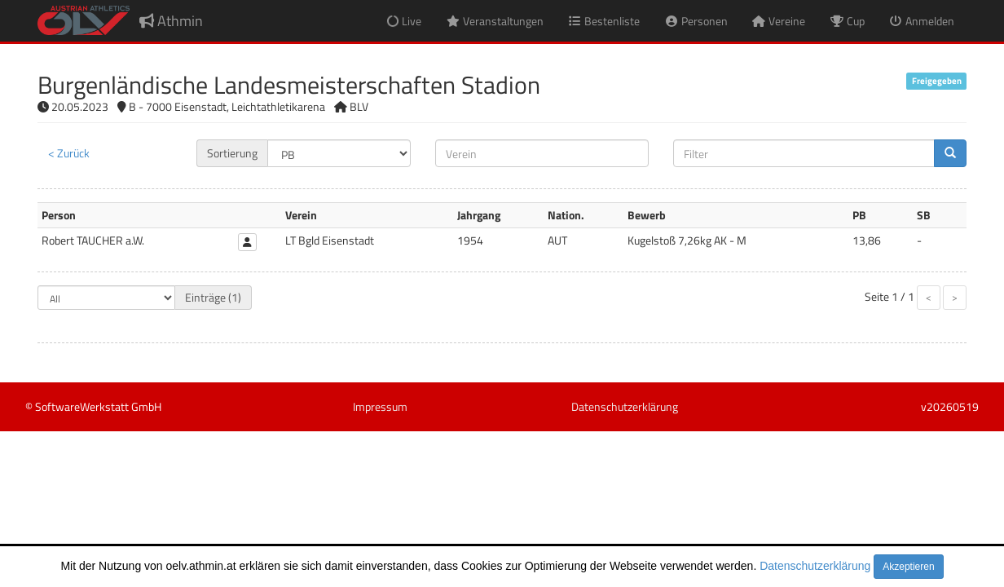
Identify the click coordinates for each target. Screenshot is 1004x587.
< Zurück (69, 152)
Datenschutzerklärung (815, 565)
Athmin (171, 21)
